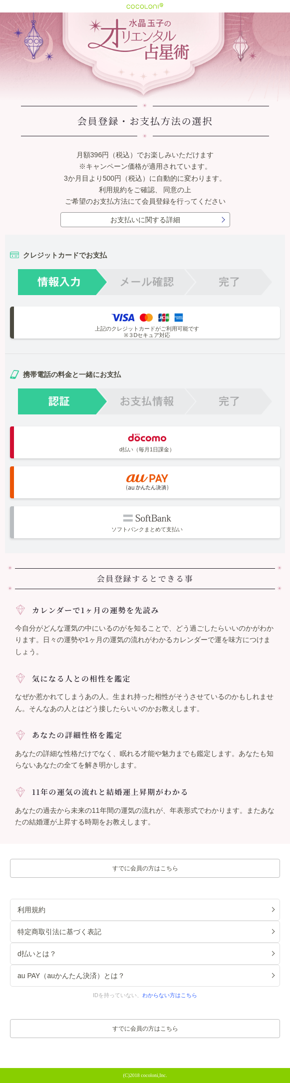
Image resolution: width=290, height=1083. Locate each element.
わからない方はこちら (169, 995)
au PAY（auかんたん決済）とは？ (71, 976)
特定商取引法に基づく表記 (59, 932)
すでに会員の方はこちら (145, 868)
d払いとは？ (36, 954)
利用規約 (113, 190)
